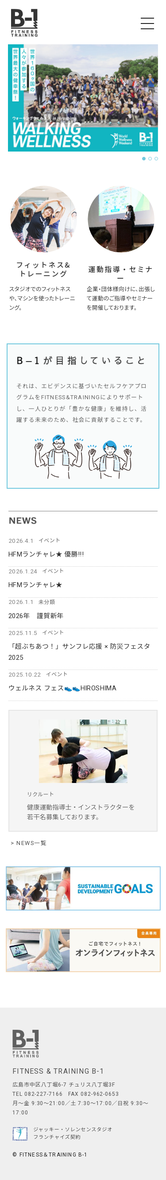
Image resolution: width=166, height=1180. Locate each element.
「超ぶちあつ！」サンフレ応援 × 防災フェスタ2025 (79, 652)
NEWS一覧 (30, 843)
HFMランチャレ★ (35, 585)
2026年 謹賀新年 (36, 616)
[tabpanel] (83, 98)
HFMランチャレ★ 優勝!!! (46, 554)
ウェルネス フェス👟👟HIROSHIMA (62, 688)
